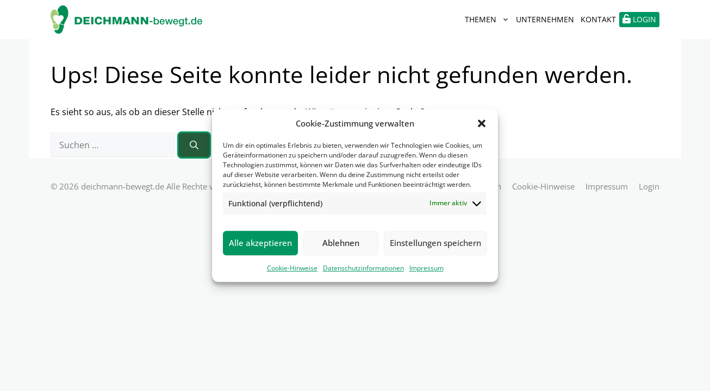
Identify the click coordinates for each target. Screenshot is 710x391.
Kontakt (598, 19)
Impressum (426, 268)
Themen (489, 19)
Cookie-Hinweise (292, 268)
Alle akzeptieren (260, 242)
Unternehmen (545, 19)
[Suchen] (194, 145)
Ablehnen (340, 242)
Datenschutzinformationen (363, 268)
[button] (481, 123)
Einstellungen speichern (435, 242)
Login (649, 186)
